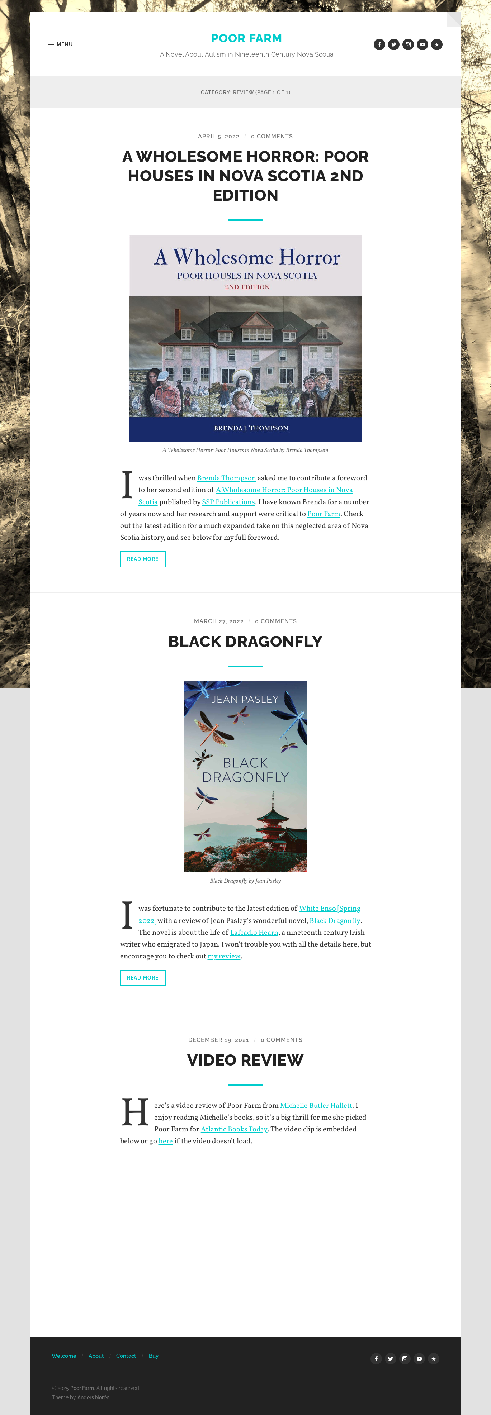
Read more (143, 559)
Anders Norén (93, 1396)
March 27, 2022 (219, 621)
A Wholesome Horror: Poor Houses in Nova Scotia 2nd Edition (245, 176)
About (96, 1355)
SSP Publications (228, 502)
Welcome (64, 1355)
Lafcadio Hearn (255, 933)
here (166, 1141)
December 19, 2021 (218, 1039)
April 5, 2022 (219, 136)
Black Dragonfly (245, 641)
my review (224, 956)
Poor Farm (246, 37)
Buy (154, 1355)
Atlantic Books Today (234, 1129)
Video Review (245, 1059)
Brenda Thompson (227, 478)
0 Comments (272, 136)
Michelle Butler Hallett (316, 1105)
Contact (126, 1355)
